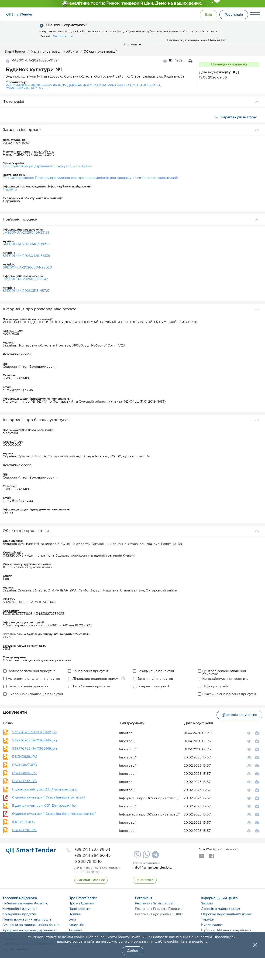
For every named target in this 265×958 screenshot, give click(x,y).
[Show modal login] (208, 14)
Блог (72, 919)
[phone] (92, 849)
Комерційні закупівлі (19, 908)
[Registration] (233, 14)
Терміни (75, 930)
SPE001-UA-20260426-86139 (26, 256)
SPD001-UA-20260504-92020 (27, 267)
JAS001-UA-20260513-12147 (25, 279)
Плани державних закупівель (26, 919)
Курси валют (212, 925)
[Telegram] (155, 856)
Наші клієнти (79, 908)
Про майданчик (81, 903)
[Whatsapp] (146, 857)
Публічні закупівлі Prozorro (25, 903)
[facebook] (211, 857)
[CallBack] (91, 880)
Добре (132, 950)
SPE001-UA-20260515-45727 (26, 290)
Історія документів (239, 715)
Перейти (10, 189)
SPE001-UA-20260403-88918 (27, 244)
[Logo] (19, 15)
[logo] (31, 851)
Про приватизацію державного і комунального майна (47, 166)
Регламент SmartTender (154, 903)
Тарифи (207, 919)
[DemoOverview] (145, 880)
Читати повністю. (193, 941)
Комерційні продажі (19, 914)
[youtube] (201, 857)
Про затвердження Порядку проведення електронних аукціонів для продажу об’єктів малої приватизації (90, 178)
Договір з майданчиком (220, 908)
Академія (76, 925)
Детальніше (62, 36)
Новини (75, 914)
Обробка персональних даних (226, 914)
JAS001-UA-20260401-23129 (26, 232)
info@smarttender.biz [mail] (152, 867)
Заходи (207, 903)
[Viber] (137, 856)
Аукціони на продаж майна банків (30, 925)
